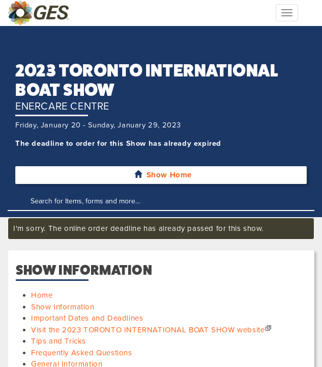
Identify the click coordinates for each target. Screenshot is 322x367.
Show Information (63, 306)
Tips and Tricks (58, 341)
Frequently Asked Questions (81, 352)
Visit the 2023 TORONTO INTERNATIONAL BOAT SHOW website (148, 329)
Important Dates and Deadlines (87, 318)
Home (41, 295)
